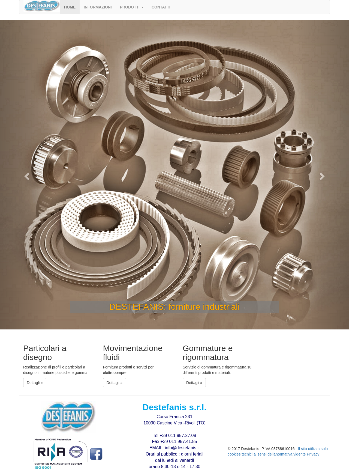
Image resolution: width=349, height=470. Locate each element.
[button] (132, 7)
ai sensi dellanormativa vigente (280, 454)
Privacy (313, 454)
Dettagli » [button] (35, 382)
